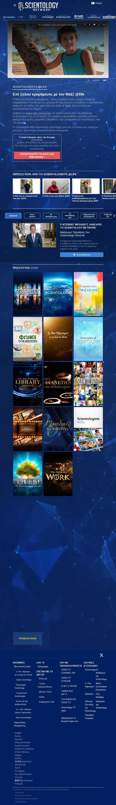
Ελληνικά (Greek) (23, 742)
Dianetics (89, 694)
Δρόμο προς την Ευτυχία (38, 113)
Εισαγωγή (43, 679)
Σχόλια (41, 697)
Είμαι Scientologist (23, 718)
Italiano (18, 758)
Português (20, 770)
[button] (114, 216)
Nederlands (20, 764)
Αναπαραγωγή (81, 254)
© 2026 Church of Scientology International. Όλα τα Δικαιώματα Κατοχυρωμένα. (41, 789)
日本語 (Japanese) (23, 761)
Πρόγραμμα (43, 666)
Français (19, 783)
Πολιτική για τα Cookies (23, 795)
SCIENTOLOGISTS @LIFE (30, 86)
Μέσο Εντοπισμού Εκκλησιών (101, 686)
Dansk (18, 736)
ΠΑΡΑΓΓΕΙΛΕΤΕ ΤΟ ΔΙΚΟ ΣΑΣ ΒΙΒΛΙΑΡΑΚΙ (37, 155)
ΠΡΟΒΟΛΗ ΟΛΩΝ (28, 638)
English (18, 732)
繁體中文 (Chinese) (23, 780)
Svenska (18, 777)
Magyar (18, 755)
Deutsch (19, 739)
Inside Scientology (23, 680)
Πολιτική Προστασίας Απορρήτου (27, 798)
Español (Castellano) (24, 748)
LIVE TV (40, 663)
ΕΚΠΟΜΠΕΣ (19, 663)
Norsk (17, 767)
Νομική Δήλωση (20, 802)
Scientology (90, 670)
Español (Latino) (22, 745)
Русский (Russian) (23, 774)
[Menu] (15, 5)
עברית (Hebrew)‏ (22, 751)
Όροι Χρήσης (19, 792)
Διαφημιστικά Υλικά (47, 702)
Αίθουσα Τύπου (45, 692)
